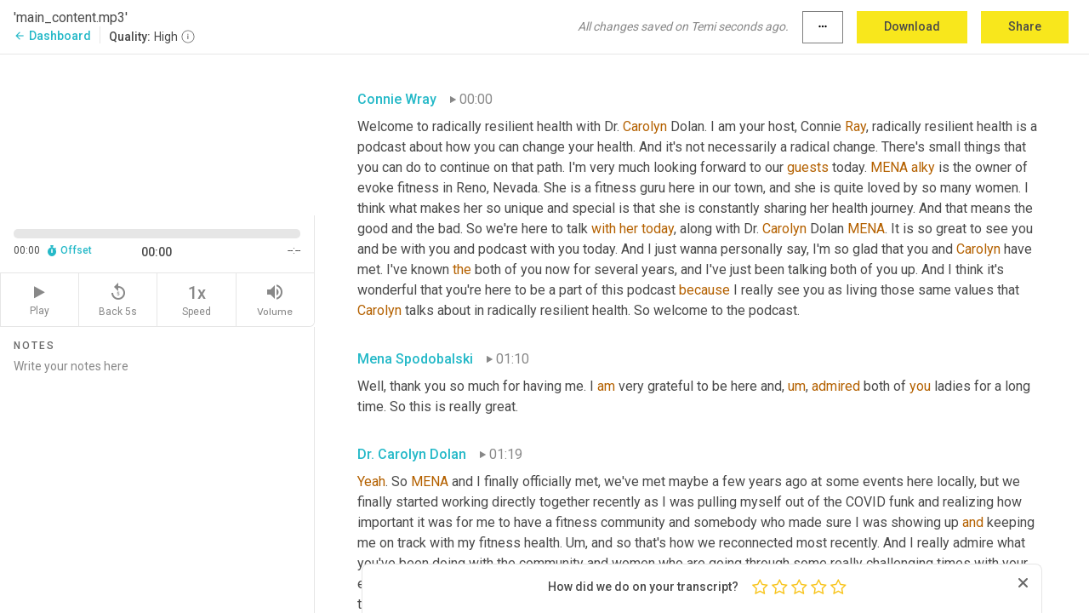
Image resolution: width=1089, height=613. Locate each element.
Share (1024, 26)
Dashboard (52, 36)
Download (912, 26)
